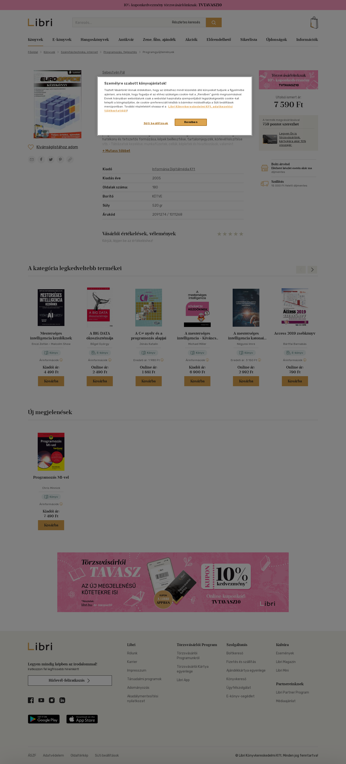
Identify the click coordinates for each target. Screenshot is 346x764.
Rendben (191, 122)
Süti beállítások (156, 123)
